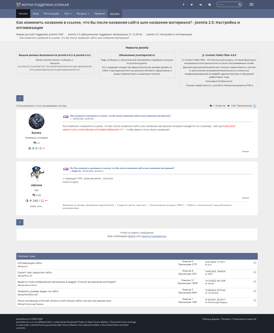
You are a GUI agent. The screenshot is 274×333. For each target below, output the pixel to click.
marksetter (213, 292)
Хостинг (115, 13)
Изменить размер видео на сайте (38, 291)
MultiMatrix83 (31, 294)
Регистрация (51, 13)
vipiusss (36, 185)
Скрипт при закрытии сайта (35, 272)
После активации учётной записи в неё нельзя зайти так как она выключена (64, 300)
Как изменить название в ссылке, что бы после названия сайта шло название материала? (120, 115)
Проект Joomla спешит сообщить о (55, 59)
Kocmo (36, 133)
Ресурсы (83, 13)
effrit (210, 273)
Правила (99, 13)
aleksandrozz (30, 285)
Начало (23, 13)
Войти (132, 236)
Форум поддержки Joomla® (42, 5)
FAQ (67, 13)
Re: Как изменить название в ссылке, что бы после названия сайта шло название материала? (122, 168)
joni (26, 266)
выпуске (54, 63)
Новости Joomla (137, 48)
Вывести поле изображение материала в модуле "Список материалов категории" (67, 281)
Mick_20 (28, 275)
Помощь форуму (210, 318)
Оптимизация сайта (30, 263)
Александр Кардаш (34, 303)
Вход (35, 13)
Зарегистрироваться (154, 236)
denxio (211, 283)
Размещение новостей (244, 318)
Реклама (226, 318)
